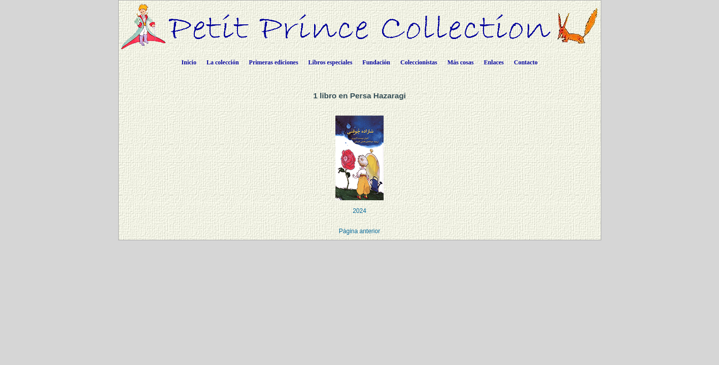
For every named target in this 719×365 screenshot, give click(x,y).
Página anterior (359, 231)
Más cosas (461, 62)
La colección (223, 62)
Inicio (189, 62)
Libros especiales (331, 62)
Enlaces (493, 62)
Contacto (526, 62)
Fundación (376, 62)
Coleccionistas (418, 62)
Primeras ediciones (273, 62)
